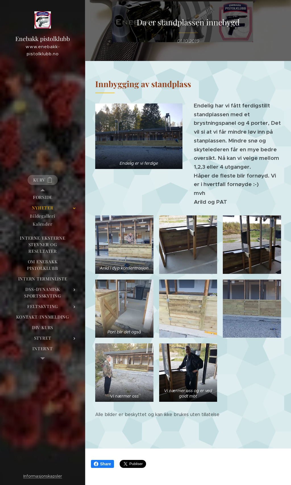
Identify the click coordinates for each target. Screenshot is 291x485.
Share (102, 464)
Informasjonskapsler (42, 476)
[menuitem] (43, 197)
